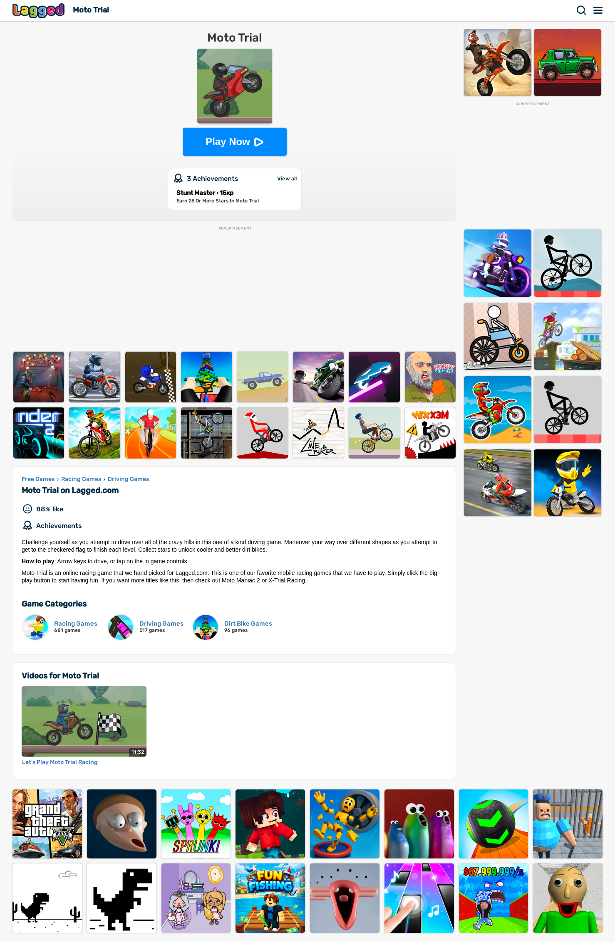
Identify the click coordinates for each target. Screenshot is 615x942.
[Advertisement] (234, 289)
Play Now (228, 141)
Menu (598, 10)
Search (581, 10)
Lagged (39, 10)
